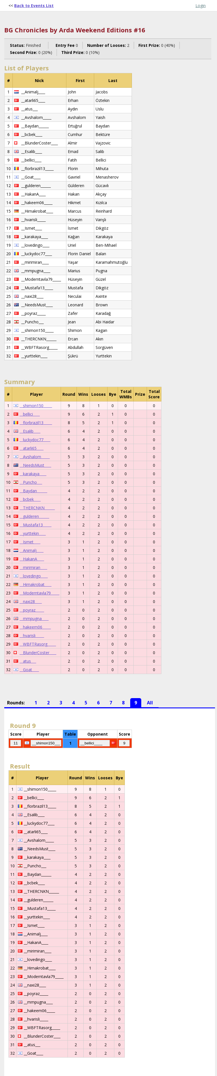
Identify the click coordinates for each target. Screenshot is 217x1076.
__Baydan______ (33, 490)
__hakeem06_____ (35, 627)
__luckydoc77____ (35, 439)
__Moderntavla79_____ (39, 593)
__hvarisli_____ (32, 635)
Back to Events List (34, 5)
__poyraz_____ (32, 610)
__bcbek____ (30, 499)
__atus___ (28, 661)
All (150, 703)
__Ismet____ (30, 542)
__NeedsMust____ (35, 465)
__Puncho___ (31, 482)
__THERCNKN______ (37, 507)
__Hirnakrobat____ (35, 584)
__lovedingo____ (34, 576)
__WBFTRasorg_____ (38, 644)
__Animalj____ (31, 550)
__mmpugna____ (34, 618)
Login (200, 5)
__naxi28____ (31, 601)
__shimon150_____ (36, 405)
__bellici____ (30, 414)
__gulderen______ (34, 516)
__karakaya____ (33, 473)
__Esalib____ (30, 431)
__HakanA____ (32, 559)
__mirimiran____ (33, 567)
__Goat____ (29, 669)
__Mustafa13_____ (35, 524)
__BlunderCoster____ (38, 652)
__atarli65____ (31, 448)
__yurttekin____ (33, 533)
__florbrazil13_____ (36, 422)
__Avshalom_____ (35, 456)
